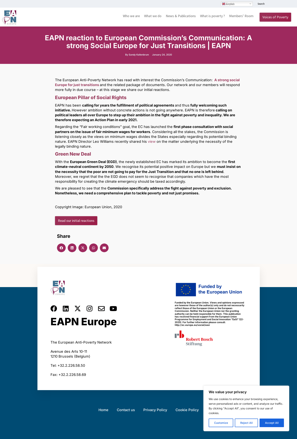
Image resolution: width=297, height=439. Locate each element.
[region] (246, 408)
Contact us (126, 410)
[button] (61, 247)
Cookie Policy (187, 410)
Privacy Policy (155, 410)
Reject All (246, 422)
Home (103, 410)
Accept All (272, 422)
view (152, 141)
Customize (221, 422)
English (228, 3)
